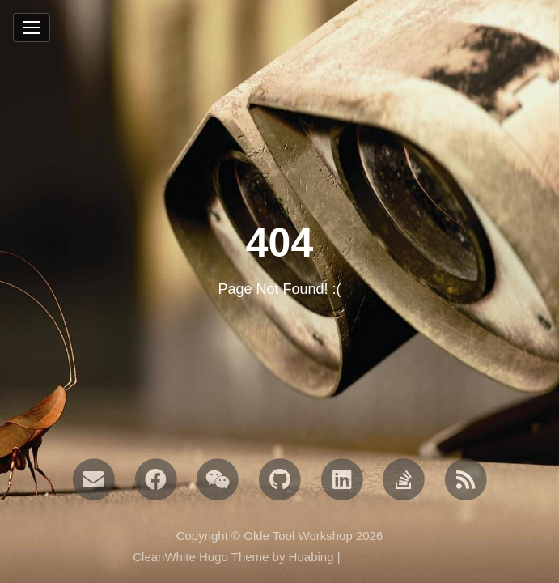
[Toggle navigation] (31, 27)
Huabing (311, 557)
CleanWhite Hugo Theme (201, 557)
